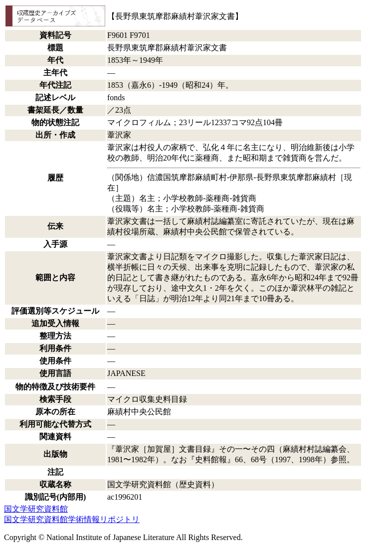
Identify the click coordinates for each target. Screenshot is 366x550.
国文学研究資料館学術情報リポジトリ (72, 519)
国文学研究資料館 (36, 509)
